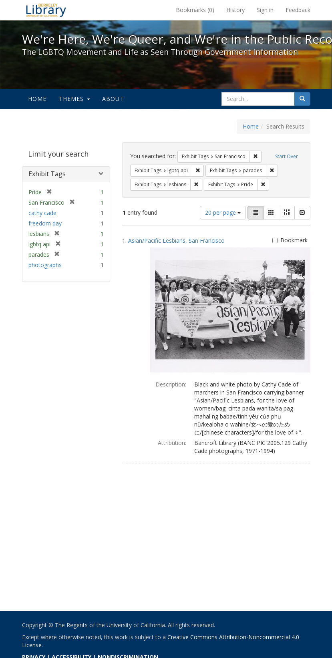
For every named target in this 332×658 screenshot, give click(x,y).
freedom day (45, 223)
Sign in (265, 10)
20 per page (223, 212)
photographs (45, 265)
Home (37, 99)
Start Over (286, 156)
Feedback (298, 10)
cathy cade (42, 213)
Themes (74, 99)
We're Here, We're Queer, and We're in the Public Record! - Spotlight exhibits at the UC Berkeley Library (46, 10)
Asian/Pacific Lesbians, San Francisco (176, 240)
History (235, 10)
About (113, 99)
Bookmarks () (195, 10)
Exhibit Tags (47, 173)
